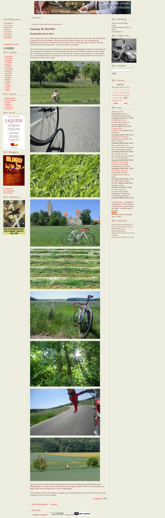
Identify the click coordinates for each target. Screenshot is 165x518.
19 (125, 95)
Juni (125, 103)
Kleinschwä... (119, 202)
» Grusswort (7, 32)
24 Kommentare (41, 504)
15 (115, 95)
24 (121, 98)
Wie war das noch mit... (120, 154)
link (33, 504)
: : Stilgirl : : (7, 84)
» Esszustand (7, 36)
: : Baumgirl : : (8, 71)
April (115, 103)
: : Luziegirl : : (8, 67)
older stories (36, 510)
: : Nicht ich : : (8, 106)
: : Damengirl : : (8, 58)
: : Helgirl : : (7, 90)
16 (118, 95)
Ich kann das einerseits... (120, 170)
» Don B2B (7, 38)
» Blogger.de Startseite (11, 44)
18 (123, 95)
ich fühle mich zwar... (119, 120)
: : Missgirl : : (8, 77)
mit (122, 32)
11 (123, 92)
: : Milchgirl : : (8, 75)
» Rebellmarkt (8, 23)
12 (125, 92)
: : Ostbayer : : (8, 104)
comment (54, 504)
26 (125, 98)
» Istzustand (7, 34)
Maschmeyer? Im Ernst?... (121, 137)
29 (115, 101)
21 (113, 98)
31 (121, 101)
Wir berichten (8, 193)
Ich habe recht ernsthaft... (120, 162)
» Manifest (7, 29)
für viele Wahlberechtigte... (121, 181)
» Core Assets (8, 25)
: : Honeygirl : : (8, 61)
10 (121, 92)
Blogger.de (44, 515)
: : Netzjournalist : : (10, 98)
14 (113, 95)
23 (118, 98)
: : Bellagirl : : (8, 65)
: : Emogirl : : (7, 86)
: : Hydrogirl (7, 73)
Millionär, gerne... (118, 112)
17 (121, 95)
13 (128, 92)
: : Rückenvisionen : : (10, 100)
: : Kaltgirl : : (7, 82)
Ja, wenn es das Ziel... (119, 189)
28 (113, 101)
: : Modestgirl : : (9, 56)
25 (123, 98)
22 (115, 98)
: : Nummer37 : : (9, 109)
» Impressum (7, 27)
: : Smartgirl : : (8, 63)
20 (128, 95)
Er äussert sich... (117, 128)
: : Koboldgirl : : (9, 69)
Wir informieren (8, 191)
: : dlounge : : (7, 102)
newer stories (36, 17)
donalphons (97, 499)
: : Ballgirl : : (7, 79)
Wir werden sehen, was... (120, 145)
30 (118, 101)
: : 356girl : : (7, 88)
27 (128, 98)
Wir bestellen (7, 189)
